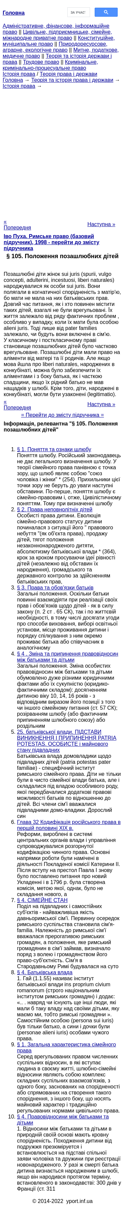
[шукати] (78, 12)
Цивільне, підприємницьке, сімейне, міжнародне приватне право (57, 35)
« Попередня (17, 224)
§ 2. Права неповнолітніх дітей (54, 509)
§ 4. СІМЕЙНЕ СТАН (42, 900)
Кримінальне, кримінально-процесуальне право (50, 65)
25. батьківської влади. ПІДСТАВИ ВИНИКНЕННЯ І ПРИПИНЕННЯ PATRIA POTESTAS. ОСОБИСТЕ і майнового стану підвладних (66, 741)
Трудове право (41, 62)
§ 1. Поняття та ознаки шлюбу (54, 449)
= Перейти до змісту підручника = (62, 415)
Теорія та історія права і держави (72, 80)
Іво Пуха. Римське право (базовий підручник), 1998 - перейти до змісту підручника (51, 242)
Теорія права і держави (68, 74)
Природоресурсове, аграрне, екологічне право (55, 47)
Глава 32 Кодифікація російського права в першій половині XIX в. (69, 825)
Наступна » (101, 224)
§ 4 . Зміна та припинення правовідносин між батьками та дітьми (67, 657)
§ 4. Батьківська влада (44, 972)
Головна (13, 80)
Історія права (19, 74)
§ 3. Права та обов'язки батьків (55, 587)
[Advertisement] (62, 151)
